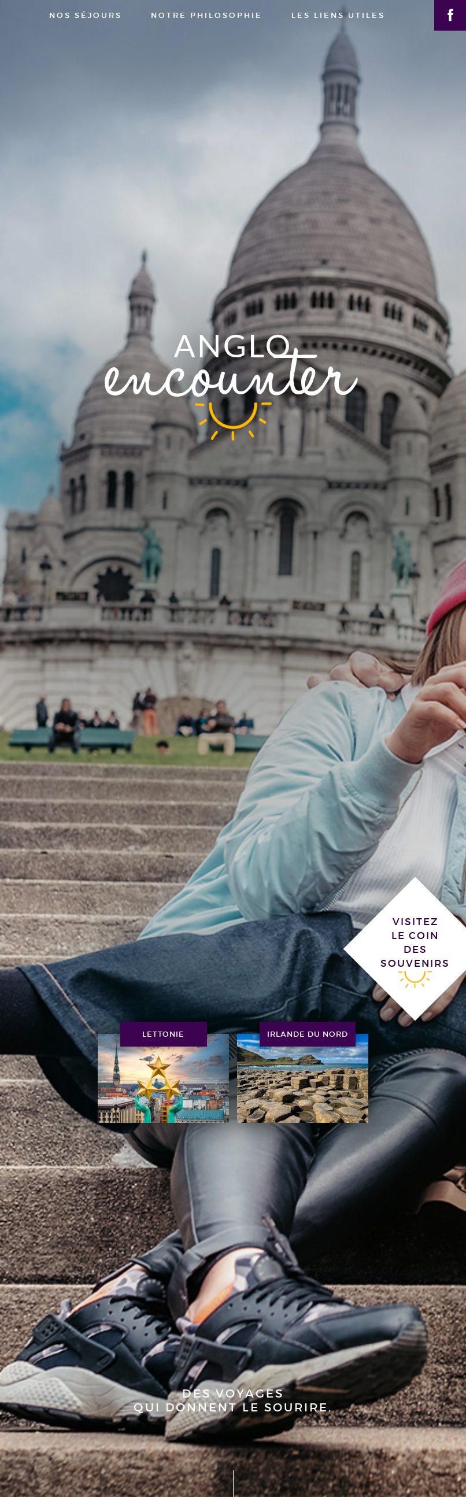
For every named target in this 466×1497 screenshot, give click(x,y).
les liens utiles (338, 15)
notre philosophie (206, 15)
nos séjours (85, 15)
